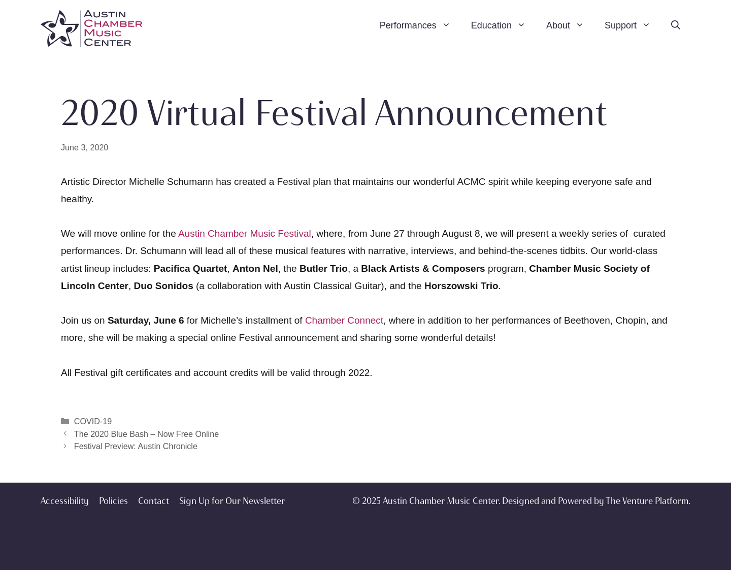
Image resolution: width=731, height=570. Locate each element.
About (570, 25)
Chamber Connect (344, 320)
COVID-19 (93, 421)
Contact (153, 500)
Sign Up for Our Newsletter (232, 500)
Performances (420, 25)
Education (503, 25)
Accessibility (65, 500)
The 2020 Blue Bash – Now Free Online (146, 433)
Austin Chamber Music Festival (244, 233)
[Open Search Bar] (675, 25)
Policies (113, 500)
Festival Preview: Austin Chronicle (135, 446)
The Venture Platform (647, 500)
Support (633, 25)
